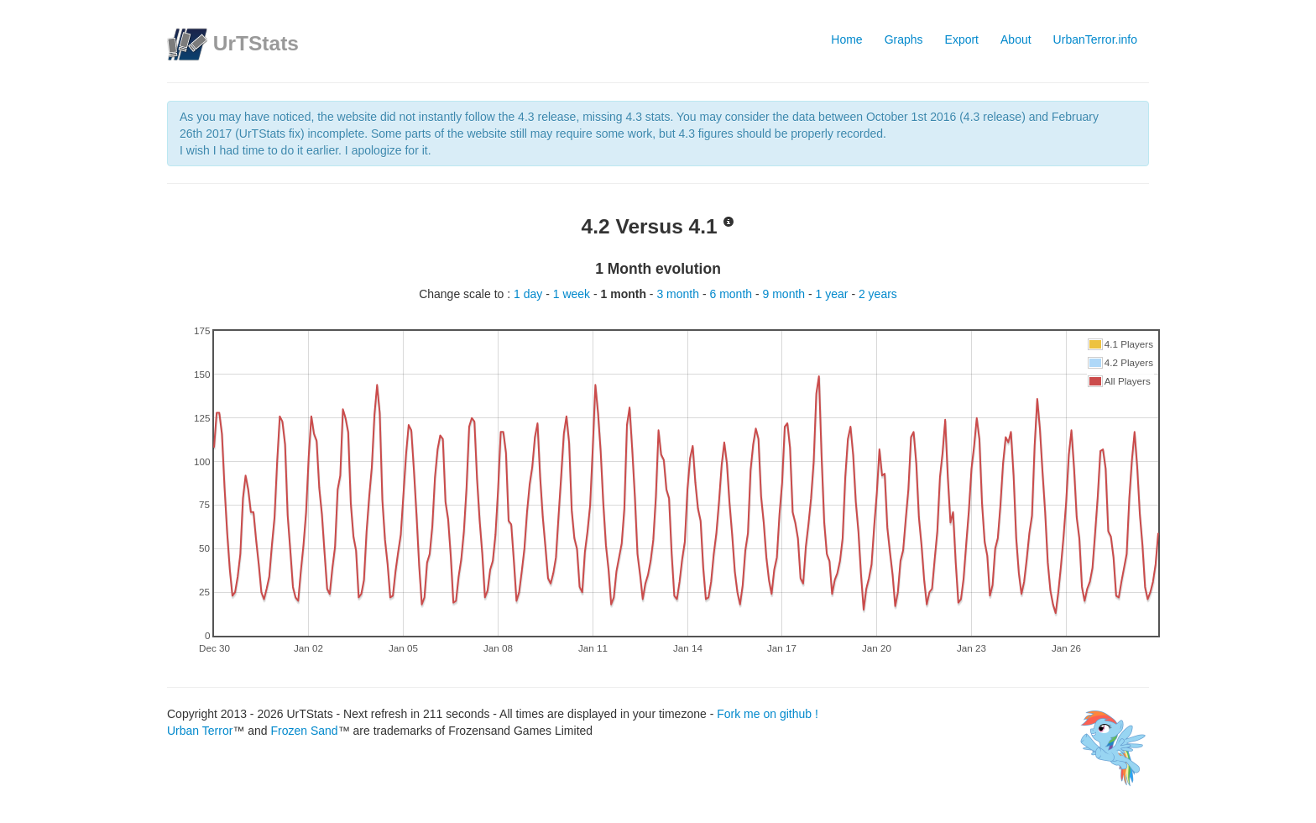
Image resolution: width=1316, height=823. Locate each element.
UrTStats (256, 43)
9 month (785, 294)
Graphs (904, 39)
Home (846, 39)
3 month (679, 294)
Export (962, 39)
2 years (878, 294)
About (1015, 39)
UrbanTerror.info (1095, 39)
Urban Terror (199, 730)
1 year (834, 294)
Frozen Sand (303, 730)
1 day (530, 294)
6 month (732, 294)
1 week (573, 294)
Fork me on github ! (767, 714)
